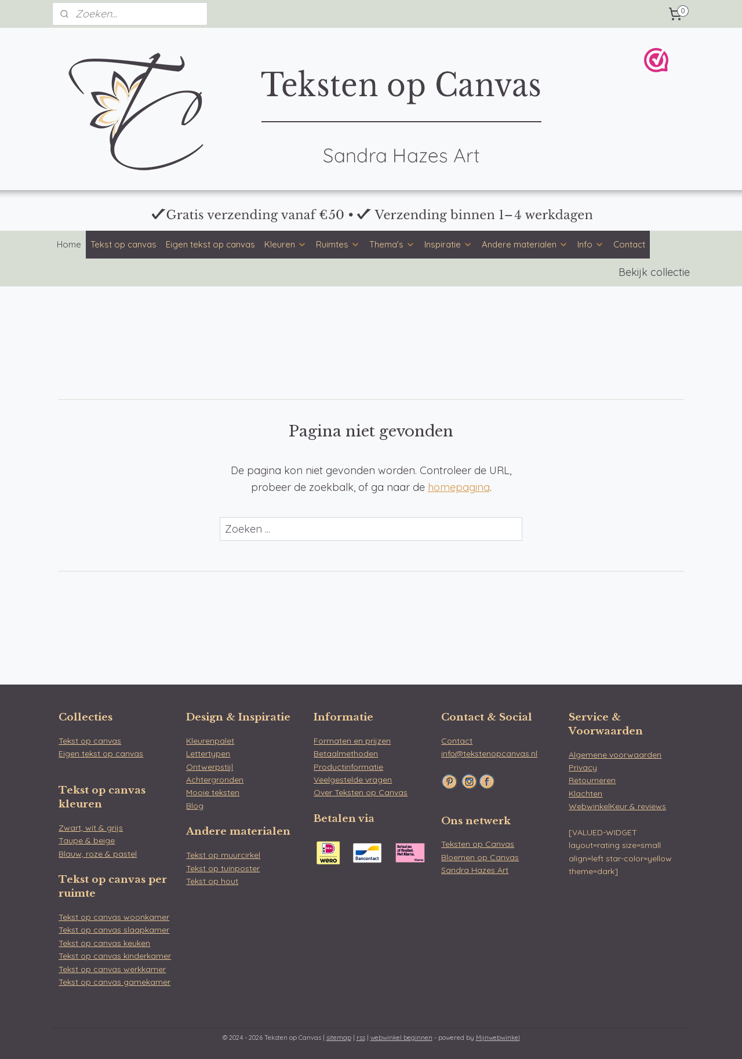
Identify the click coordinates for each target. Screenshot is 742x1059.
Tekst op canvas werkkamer (112, 969)
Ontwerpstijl (209, 767)
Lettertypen (208, 753)
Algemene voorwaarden (615, 754)
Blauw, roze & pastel (98, 854)
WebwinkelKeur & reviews (617, 806)
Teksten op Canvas (477, 844)
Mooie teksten (212, 792)
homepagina (459, 487)
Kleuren (285, 244)
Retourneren (592, 780)
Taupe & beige (87, 840)
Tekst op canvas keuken (104, 943)
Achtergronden (214, 779)
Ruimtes (338, 244)
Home (69, 244)
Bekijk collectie (654, 272)
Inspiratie (448, 244)
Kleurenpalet (210, 741)
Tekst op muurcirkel (223, 855)
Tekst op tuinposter (223, 868)
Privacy (583, 767)
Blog (194, 805)
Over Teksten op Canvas (361, 792)
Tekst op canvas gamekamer (114, 982)
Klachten (585, 793)
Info (590, 244)
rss (361, 1037)
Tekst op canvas (123, 244)
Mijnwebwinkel (498, 1037)
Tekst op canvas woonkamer (114, 917)
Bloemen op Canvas (480, 857)
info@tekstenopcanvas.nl (489, 753)
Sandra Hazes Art (474, 870)
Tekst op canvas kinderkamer (115, 956)
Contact (629, 244)
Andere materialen (525, 244)
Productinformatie (348, 767)
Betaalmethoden (346, 753)
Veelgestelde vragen (353, 779)
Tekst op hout (212, 881)
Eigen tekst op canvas (210, 244)
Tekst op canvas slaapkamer (114, 930)
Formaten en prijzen (352, 741)
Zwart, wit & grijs (91, 828)
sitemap (338, 1037)
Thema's (392, 244)
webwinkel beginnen (401, 1037)
